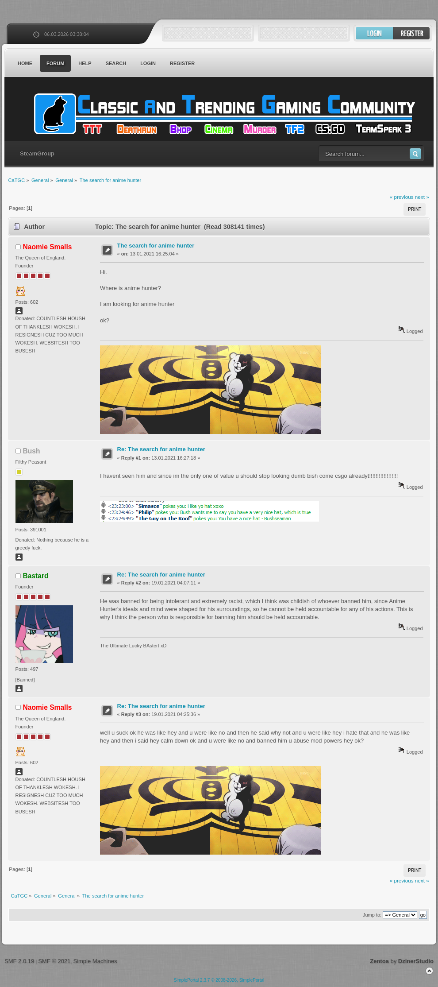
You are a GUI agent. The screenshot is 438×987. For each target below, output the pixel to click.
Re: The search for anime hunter (161, 449)
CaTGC (223, 114)
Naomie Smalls (47, 247)
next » (422, 197)
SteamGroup (37, 153)
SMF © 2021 (54, 961)
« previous (402, 197)
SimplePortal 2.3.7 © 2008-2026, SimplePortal (219, 980)
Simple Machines (95, 961)
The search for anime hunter (156, 245)
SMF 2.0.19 (19, 961)
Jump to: (372, 914)
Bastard (36, 576)
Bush (31, 451)
